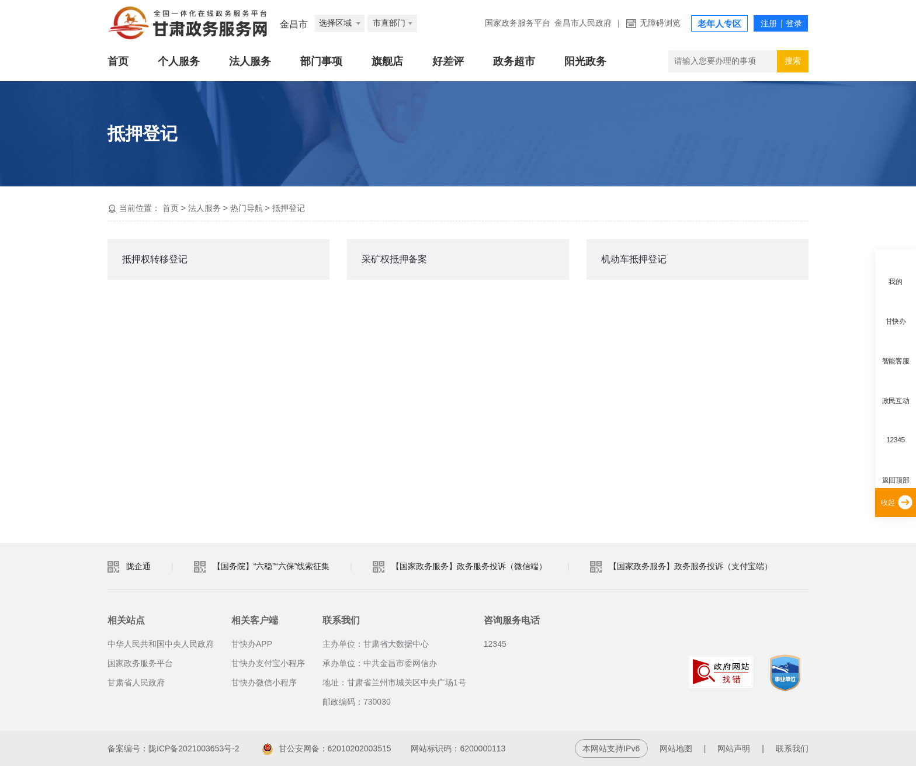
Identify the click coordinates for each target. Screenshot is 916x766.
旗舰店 (387, 61)
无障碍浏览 (660, 23)
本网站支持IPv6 (611, 748)
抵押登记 (288, 208)
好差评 (448, 61)
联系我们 (792, 748)
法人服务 (250, 61)
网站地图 (676, 748)
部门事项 (321, 61)
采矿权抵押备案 (394, 259)
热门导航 (246, 208)
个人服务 (179, 61)
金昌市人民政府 (583, 23)
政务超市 (514, 61)
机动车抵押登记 (634, 259)
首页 (118, 61)
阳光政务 (585, 61)
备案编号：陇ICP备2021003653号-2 (173, 748)
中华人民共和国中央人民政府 (160, 644)
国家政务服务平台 (517, 23)
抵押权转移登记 (155, 259)
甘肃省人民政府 (136, 682)
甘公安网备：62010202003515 (326, 748)
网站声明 (733, 748)
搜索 (793, 61)
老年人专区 (719, 24)
